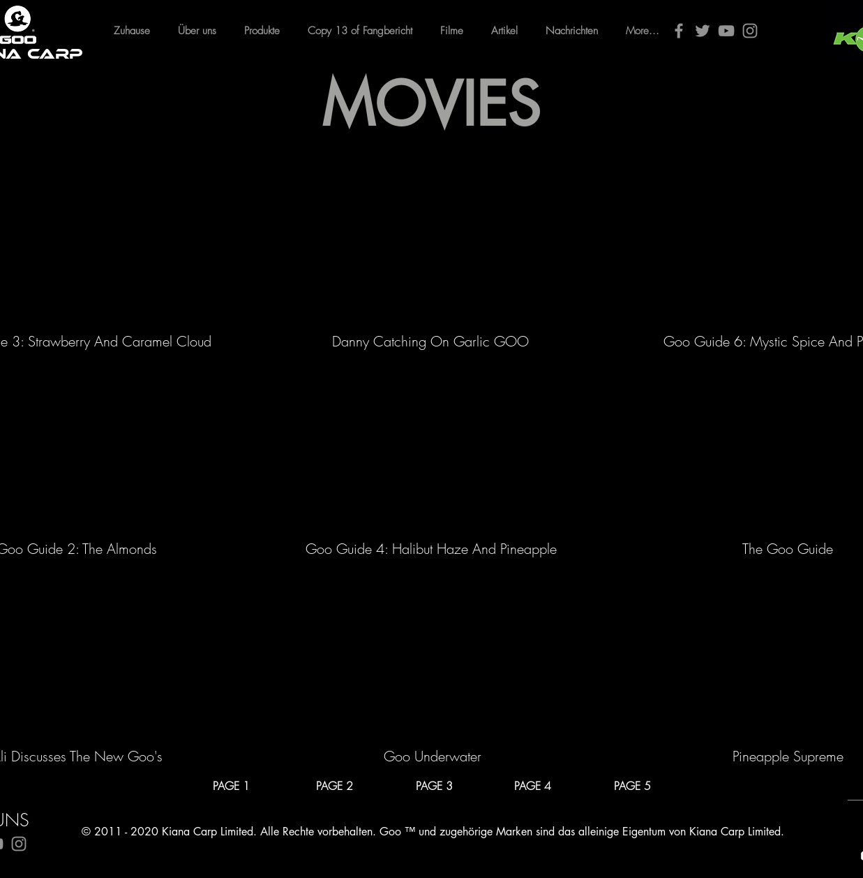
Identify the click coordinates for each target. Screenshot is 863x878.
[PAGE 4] (533, 786)
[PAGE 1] (231, 786)
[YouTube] (726, 31)
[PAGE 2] (334, 786)
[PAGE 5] (632, 786)
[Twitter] (702, 31)
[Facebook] (679, 31)
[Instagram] (750, 31)
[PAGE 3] (434, 786)
